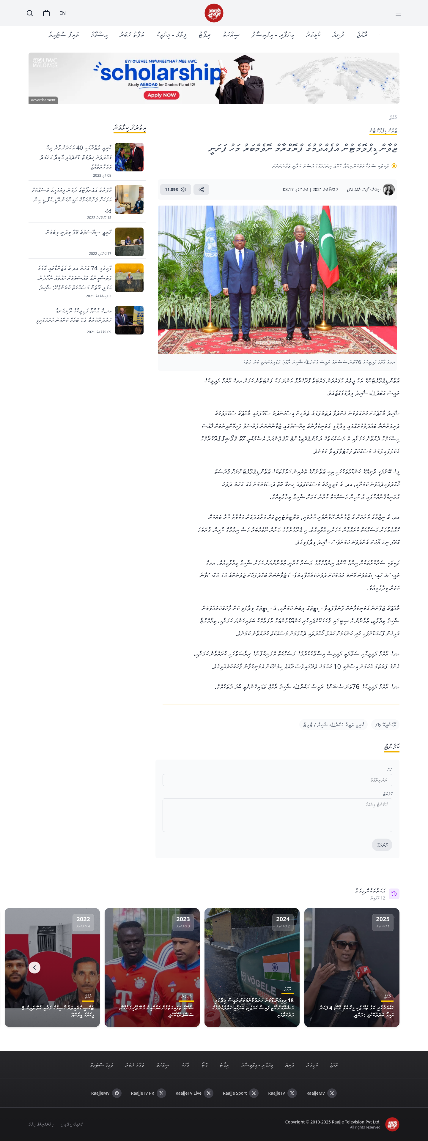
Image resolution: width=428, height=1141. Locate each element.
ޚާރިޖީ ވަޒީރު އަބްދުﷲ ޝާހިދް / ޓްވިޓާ (333, 724)
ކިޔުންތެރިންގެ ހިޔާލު (41, 1124)
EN (62, 13)
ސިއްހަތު (231, 34)
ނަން (389, 769)
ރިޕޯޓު (205, 34)
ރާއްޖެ (361, 34)
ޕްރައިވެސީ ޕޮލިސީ (71, 1124)
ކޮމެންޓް (387, 794)
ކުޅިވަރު (313, 34)
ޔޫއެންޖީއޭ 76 (385, 724)
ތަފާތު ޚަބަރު (132, 34)
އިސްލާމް (99, 34)
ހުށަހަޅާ (382, 845)
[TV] (46, 13)
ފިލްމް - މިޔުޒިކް (171, 34)
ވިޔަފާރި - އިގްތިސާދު (273, 34)
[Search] (30, 13)
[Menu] (398, 13)
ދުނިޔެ (338, 34)
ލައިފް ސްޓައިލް (64, 34)
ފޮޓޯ (204, 1065)
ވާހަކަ (185, 1065)
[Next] (34, 967)
